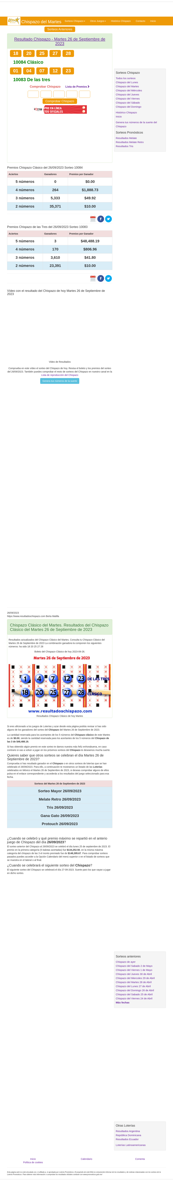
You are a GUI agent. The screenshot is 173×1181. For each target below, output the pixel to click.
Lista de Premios (77, 86)
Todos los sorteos (125, 78)
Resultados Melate (126, 138)
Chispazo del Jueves (127, 94)
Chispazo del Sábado (128, 102)
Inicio (153, 21)
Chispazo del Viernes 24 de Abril (134, 998)
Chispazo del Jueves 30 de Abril (134, 974)
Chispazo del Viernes (128, 98)
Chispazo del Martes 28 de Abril (134, 982)
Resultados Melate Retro (130, 142)
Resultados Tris (124, 146)
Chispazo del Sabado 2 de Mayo (134, 965)
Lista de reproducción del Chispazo (59, 375)
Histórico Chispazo (121, 21)
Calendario (86, 1159)
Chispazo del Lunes (127, 82)
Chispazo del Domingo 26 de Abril (135, 990)
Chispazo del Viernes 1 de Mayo (134, 969)
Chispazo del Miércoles (129, 90)
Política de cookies (33, 1162)
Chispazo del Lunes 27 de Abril (133, 986)
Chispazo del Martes (127, 86)
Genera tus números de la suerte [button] (59, 381)
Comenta (140, 1159)
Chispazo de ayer (125, 961)
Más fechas (122, 1002)
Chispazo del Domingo (128, 106)
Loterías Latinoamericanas (131, 1145)
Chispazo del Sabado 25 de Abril (134, 994)
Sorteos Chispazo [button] (75, 21)
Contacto (140, 21)
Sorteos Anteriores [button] (59, 29)
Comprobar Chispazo (59, 101)
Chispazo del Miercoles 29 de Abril (135, 978)
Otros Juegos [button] (98, 21)
